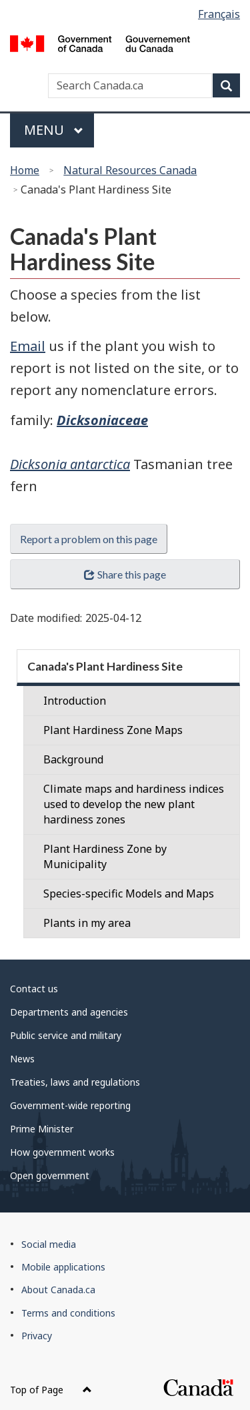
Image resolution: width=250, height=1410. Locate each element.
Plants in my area (87, 923)
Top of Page (51, 1389)
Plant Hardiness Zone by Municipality (105, 856)
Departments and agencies (69, 1012)
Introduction (74, 700)
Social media (48, 1244)
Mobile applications (63, 1267)
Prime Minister (41, 1128)
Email (27, 346)
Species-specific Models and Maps (128, 893)
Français (219, 14)
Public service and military (65, 1035)
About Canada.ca (58, 1289)
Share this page (124, 574)
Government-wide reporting (70, 1105)
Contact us (34, 988)
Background (73, 759)
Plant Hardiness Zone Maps (113, 730)
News (22, 1058)
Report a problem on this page (88, 539)
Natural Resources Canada (130, 170)
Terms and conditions (68, 1313)
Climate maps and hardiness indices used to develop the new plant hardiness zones (133, 804)
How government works (62, 1152)
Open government (49, 1175)
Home (24, 170)
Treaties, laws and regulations (75, 1082)
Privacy (36, 1335)
